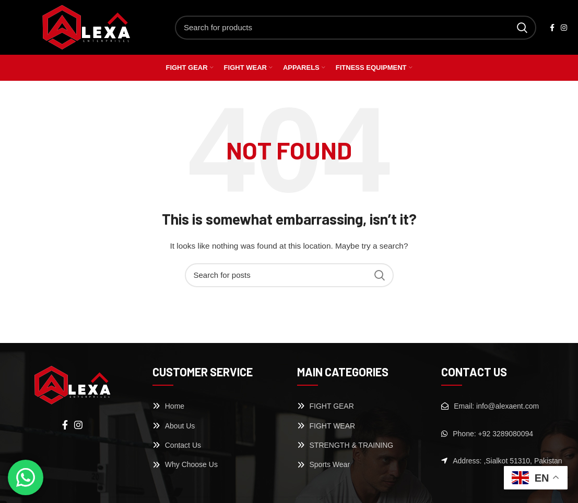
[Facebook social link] (552, 27)
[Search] (355, 28)
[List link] (216, 406)
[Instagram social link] (564, 27)
